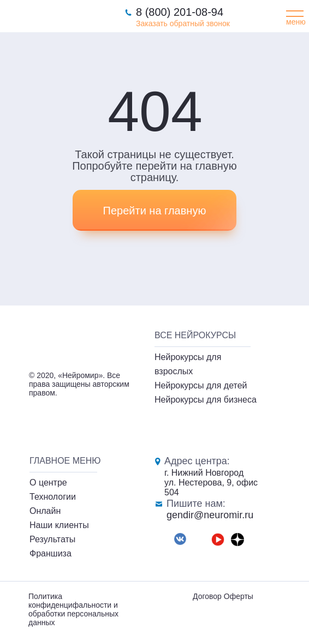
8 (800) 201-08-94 (179, 12)
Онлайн (45, 511)
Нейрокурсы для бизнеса (205, 399)
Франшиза (50, 553)
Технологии (52, 496)
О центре (48, 482)
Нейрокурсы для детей (200, 385)
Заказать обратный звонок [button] (183, 23)
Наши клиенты (59, 525)
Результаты (52, 539)
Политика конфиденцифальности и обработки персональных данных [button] (73, 609)
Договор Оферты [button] (223, 596)
